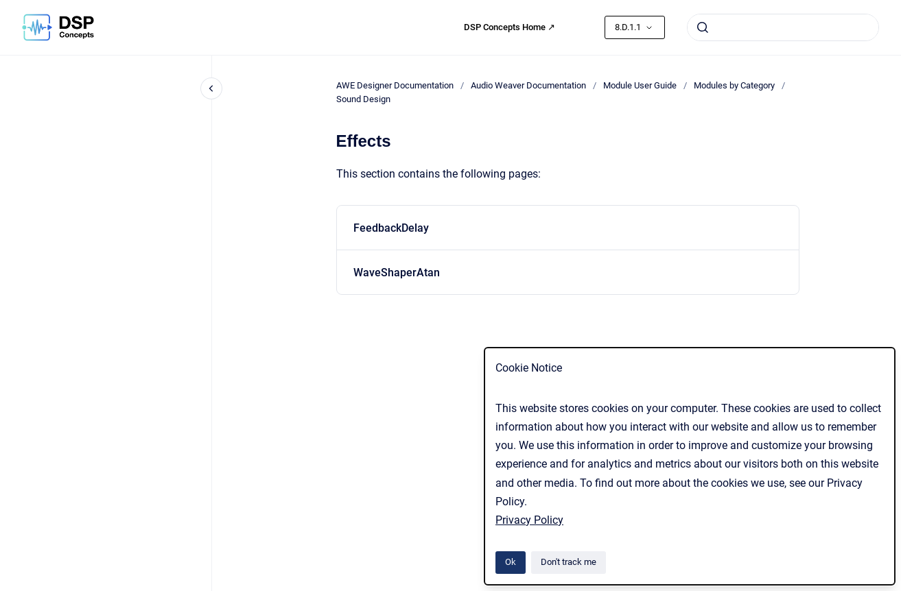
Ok (510, 562)
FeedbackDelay (391, 227)
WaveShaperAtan (396, 272)
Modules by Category (734, 85)
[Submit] (703, 27)
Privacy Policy (529, 520)
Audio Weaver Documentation (528, 85)
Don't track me (568, 562)
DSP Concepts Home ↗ (509, 27)
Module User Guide (640, 85)
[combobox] (783, 27)
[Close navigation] (211, 88)
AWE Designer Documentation (395, 85)
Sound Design (363, 99)
